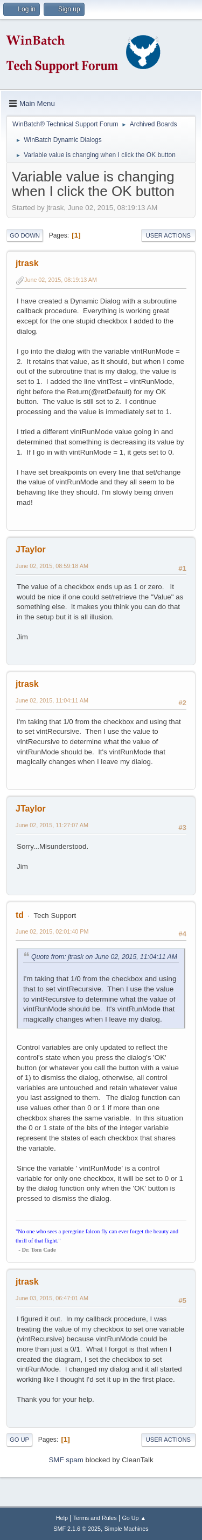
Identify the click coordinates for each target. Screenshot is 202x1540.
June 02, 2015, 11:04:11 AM (52, 700)
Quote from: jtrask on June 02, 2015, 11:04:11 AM (104, 957)
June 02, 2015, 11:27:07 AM (52, 825)
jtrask (27, 263)
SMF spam (65, 1460)
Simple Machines (127, 1528)
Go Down (25, 235)
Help (62, 1518)
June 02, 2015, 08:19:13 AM (60, 279)
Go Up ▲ (134, 1518)
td (20, 915)
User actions (168, 235)
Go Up (19, 1439)
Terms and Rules (95, 1518)
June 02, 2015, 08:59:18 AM (52, 566)
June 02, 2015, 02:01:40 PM (52, 931)
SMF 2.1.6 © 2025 (77, 1528)
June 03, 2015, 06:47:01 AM (52, 1298)
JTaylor (31, 549)
